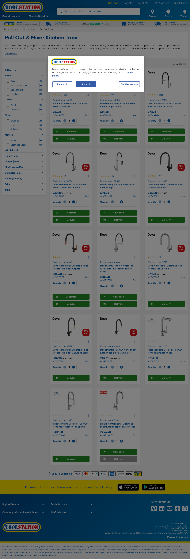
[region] (96, 74)
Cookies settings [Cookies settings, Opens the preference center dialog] (129, 84)
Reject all (62, 84)
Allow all (86, 84)
